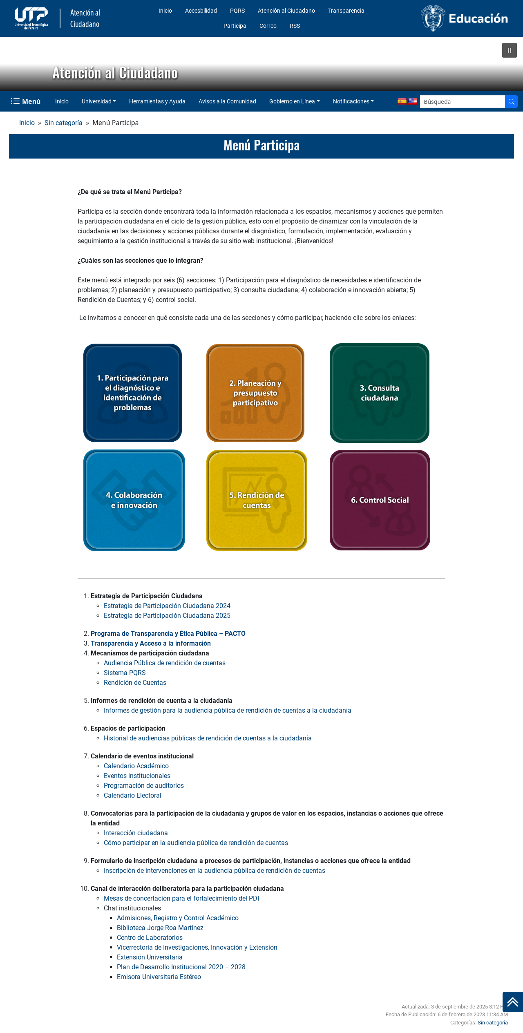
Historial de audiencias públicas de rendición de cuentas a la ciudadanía (208, 738)
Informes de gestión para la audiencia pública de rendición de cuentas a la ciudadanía (227, 710)
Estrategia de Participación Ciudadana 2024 (167, 606)
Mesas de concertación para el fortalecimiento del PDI (181, 898)
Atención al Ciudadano (286, 10)
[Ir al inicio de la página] (513, 1002)
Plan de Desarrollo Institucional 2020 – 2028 (181, 967)
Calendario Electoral (132, 795)
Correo (268, 25)
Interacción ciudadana (136, 833)
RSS (295, 25)
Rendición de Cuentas (135, 682)
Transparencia (346, 10)
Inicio (165, 10)
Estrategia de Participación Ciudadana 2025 (167, 615)
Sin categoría (64, 123)
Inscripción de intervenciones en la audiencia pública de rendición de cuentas (214, 870)
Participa (235, 25)
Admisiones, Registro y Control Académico (178, 918)
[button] (509, 50)
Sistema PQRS (125, 673)
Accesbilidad (201, 10)
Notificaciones (351, 101)
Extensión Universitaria (150, 957)
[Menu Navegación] (26, 101)
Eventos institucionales (137, 776)
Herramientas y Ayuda (157, 101)
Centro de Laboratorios (150, 937)
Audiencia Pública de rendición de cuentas (165, 663)
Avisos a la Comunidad (227, 101)
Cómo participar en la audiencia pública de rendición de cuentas (196, 843)
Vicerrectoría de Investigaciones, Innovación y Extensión (197, 947)
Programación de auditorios (144, 785)
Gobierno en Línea (292, 101)
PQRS (237, 10)
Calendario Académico (136, 766)
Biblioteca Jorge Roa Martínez (160, 928)
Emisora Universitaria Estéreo (159, 977)
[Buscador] (511, 101)
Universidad (97, 101)
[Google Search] (462, 101)
